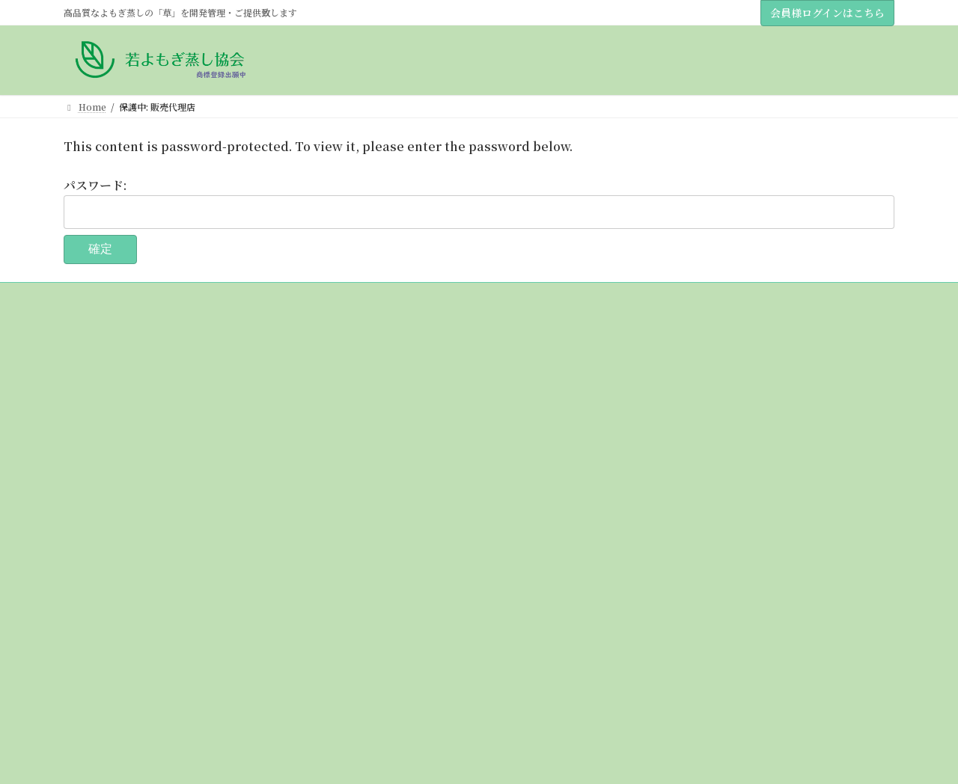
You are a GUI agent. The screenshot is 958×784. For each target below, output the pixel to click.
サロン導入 (104, 589)
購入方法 (91, 563)
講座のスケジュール (122, 485)
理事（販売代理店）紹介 (131, 407)
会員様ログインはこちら (827, 12)
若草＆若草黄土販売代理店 (135, 432)
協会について (99, 381)
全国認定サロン (104, 693)
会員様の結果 (99, 667)
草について (95, 511)
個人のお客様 (108, 615)
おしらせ (91, 459)
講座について (99, 641)
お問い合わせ (99, 719)
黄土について (99, 537)
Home (86, 355)
